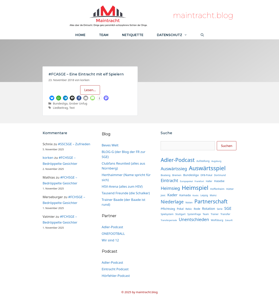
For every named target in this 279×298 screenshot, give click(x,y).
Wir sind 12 (110, 240)
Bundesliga (60, 103)
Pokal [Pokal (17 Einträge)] (180, 209)
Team (103, 35)
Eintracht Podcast (115, 269)
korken (48, 157)
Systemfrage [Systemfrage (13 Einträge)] (194, 214)
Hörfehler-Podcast (116, 275)
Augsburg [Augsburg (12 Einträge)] (216, 161)
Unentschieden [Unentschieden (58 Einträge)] (194, 219)
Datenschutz (175, 35)
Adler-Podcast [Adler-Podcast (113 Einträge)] (178, 159)
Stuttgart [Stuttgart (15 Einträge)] (180, 214)
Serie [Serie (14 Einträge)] (219, 209)
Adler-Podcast (112, 227)
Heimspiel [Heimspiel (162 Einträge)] (195, 188)
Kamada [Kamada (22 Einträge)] (185, 195)
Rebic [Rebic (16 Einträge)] (188, 209)
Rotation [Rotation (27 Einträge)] (208, 208)
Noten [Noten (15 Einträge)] (189, 202)
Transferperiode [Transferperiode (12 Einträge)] (169, 220)
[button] (51, 98)
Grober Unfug (78, 103)
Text (72, 108)
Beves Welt (110, 145)
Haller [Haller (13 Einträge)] (209, 181)
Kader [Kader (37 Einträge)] (172, 194)
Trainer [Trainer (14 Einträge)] (215, 214)
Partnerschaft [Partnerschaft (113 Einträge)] (210, 201)
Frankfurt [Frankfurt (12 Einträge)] (199, 181)
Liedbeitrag (60, 108)
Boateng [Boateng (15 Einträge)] (165, 175)
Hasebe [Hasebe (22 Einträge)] (219, 181)
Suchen (226, 145)
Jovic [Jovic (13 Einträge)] (163, 195)
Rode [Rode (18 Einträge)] (197, 209)
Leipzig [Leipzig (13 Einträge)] (204, 195)
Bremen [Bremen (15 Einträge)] (176, 175)
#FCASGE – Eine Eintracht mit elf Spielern (86, 74)
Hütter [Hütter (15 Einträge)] (230, 189)
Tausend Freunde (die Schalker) (126, 193)
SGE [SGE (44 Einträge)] (228, 208)
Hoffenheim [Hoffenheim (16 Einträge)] (217, 189)
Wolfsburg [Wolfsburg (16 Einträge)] (217, 220)
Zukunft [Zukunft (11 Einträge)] (228, 220)
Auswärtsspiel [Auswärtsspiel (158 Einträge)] (207, 168)
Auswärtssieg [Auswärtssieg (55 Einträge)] (174, 168)
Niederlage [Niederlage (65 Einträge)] (172, 202)
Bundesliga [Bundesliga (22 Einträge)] (191, 175)
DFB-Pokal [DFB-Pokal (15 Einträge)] (206, 175)
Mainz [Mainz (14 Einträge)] (213, 195)
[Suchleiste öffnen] (202, 35)
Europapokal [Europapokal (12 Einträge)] (186, 181)
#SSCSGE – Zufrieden (74, 144)
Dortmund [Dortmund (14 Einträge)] (220, 175)
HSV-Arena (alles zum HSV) (122, 186)
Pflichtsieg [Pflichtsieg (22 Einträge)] (168, 209)
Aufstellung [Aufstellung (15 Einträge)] (203, 161)
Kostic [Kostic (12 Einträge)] (196, 195)
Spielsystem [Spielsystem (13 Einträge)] (167, 214)
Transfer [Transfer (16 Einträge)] (225, 214)
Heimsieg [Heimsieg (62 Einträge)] (170, 188)
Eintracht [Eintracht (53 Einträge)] (169, 180)
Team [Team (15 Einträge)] (206, 214)
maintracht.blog (203, 15)
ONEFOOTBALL (113, 233)
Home (80, 35)
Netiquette (132, 35)
